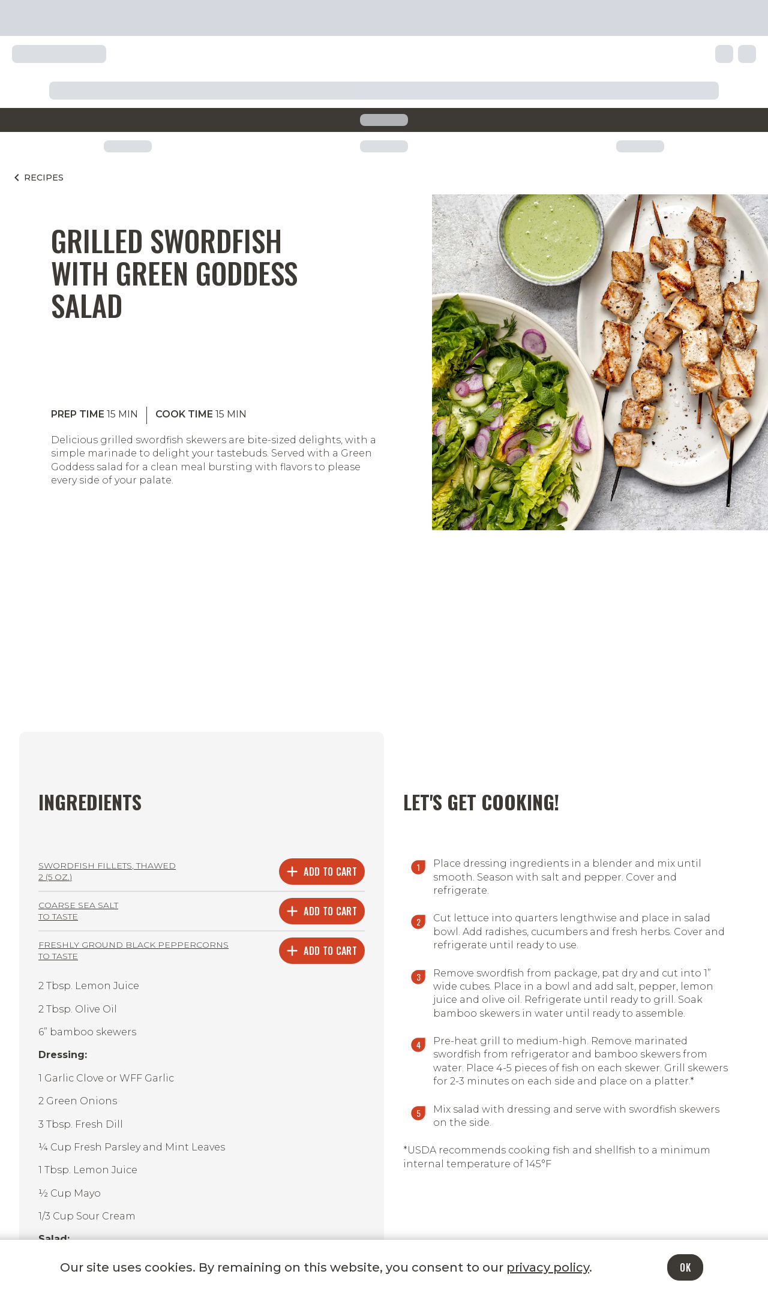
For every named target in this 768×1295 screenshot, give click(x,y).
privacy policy (547, 1267)
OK (685, 1267)
